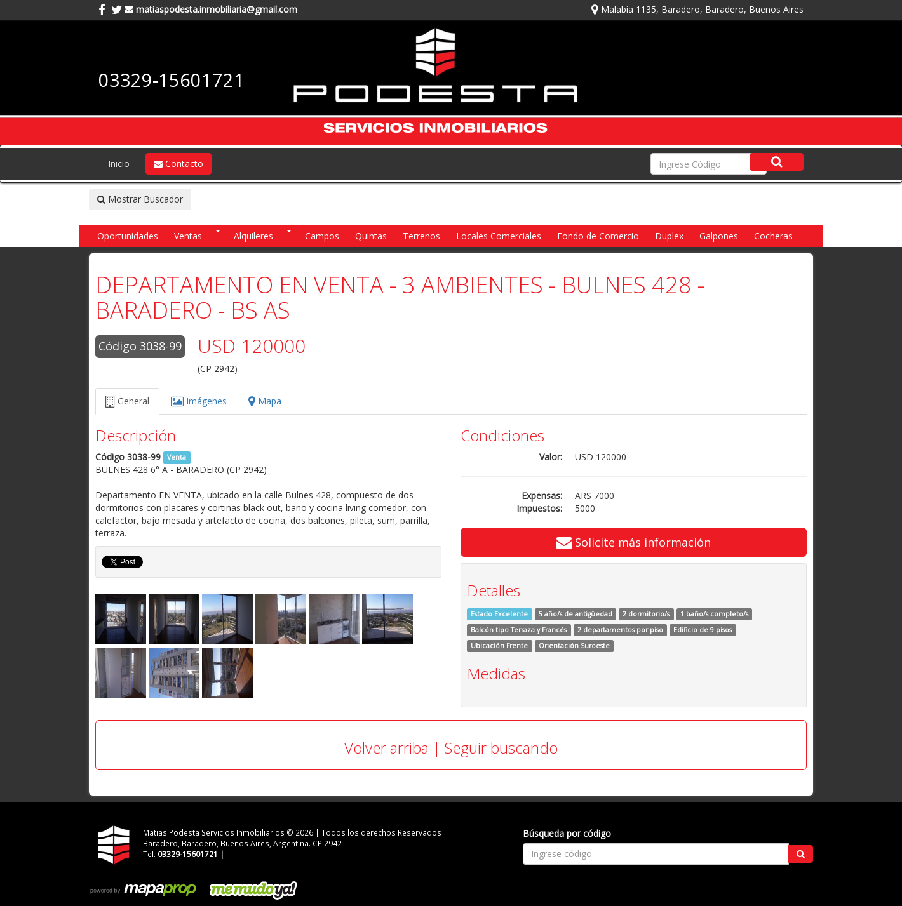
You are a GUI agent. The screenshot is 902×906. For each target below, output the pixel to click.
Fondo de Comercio (598, 236)
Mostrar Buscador (140, 199)
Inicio (119, 163)
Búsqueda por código (567, 833)
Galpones (718, 236)
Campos (322, 236)
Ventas (188, 236)
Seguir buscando (501, 747)
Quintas (371, 236)
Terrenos (421, 236)
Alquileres (253, 236)
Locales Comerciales (498, 236)
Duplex (669, 236)
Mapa (264, 401)
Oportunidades (127, 236)
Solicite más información (633, 542)
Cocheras (773, 236)
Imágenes (199, 401)
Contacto (178, 163)
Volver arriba (386, 747)
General (127, 401)
